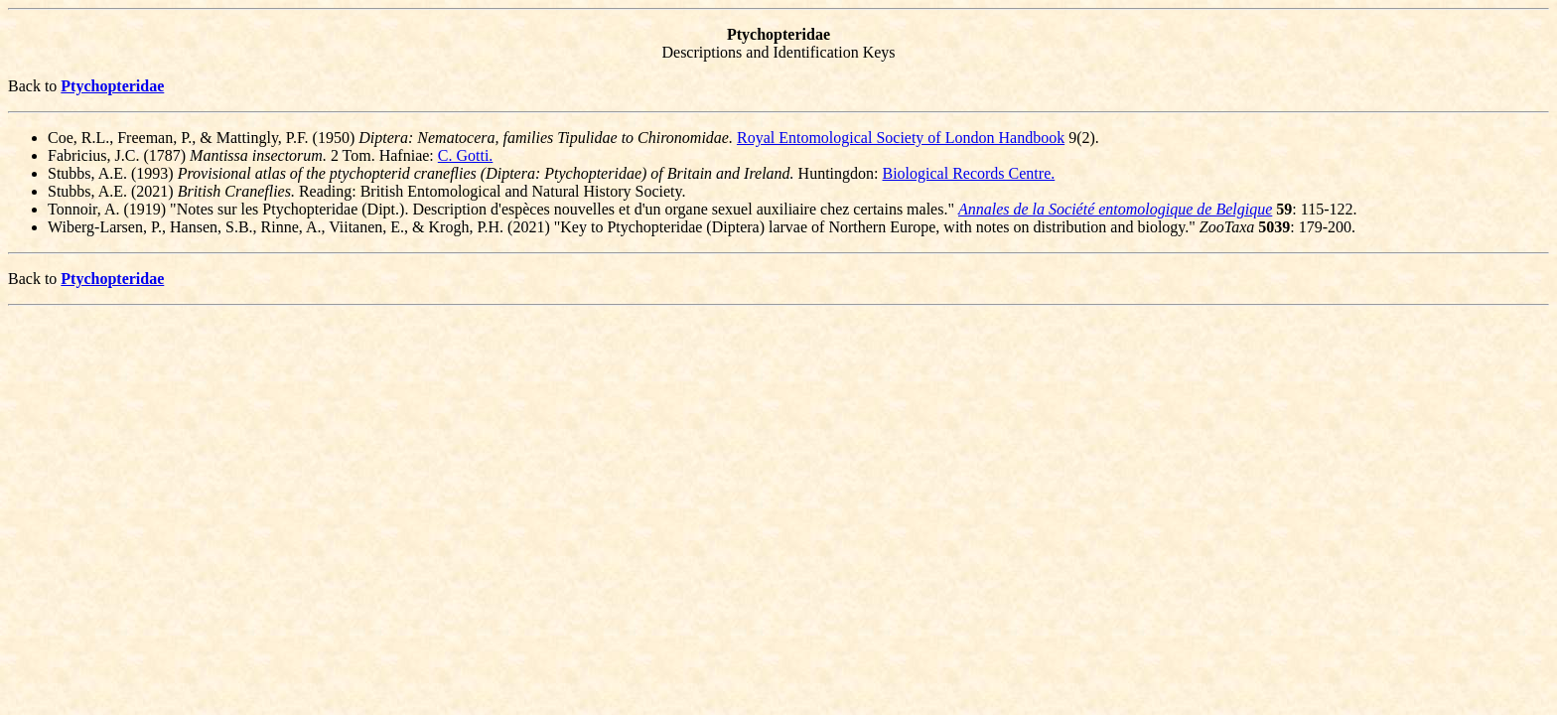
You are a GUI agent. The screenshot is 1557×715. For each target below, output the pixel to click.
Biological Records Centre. (969, 173)
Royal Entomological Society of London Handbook (900, 137)
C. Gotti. (466, 155)
